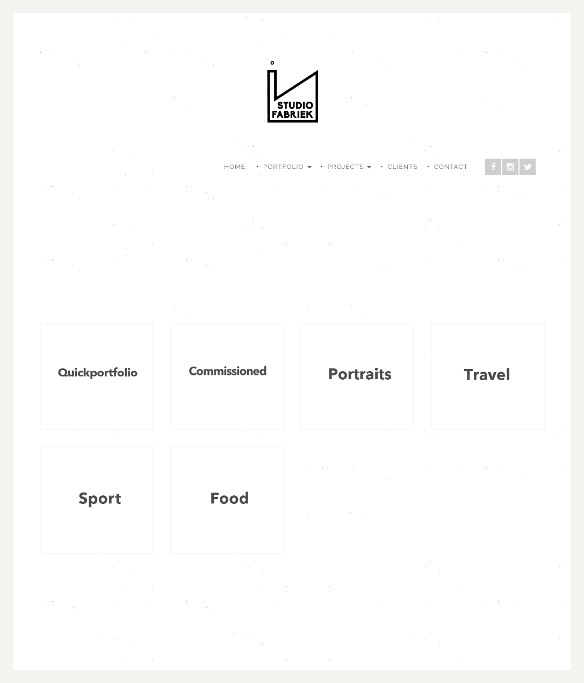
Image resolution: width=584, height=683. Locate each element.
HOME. (235, 166)
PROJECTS (350, 166)
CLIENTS (402, 166)
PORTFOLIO (287, 166)
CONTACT (451, 166)
